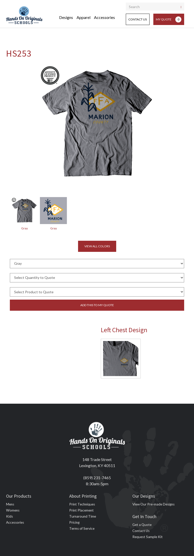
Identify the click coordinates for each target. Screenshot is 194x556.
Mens (10, 504)
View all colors (97, 246)
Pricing (74, 522)
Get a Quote (142, 525)
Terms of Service (81, 528)
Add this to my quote (97, 305)
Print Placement (81, 510)
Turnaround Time (82, 516)
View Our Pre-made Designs (153, 504)
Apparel (83, 17)
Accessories (104, 17)
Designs (66, 17)
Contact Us (137, 19)
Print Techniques (82, 504)
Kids (9, 516)
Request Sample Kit (147, 537)
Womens (12, 510)
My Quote (168, 19)
